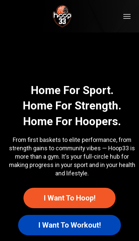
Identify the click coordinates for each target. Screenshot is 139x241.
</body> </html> (69, 120)
